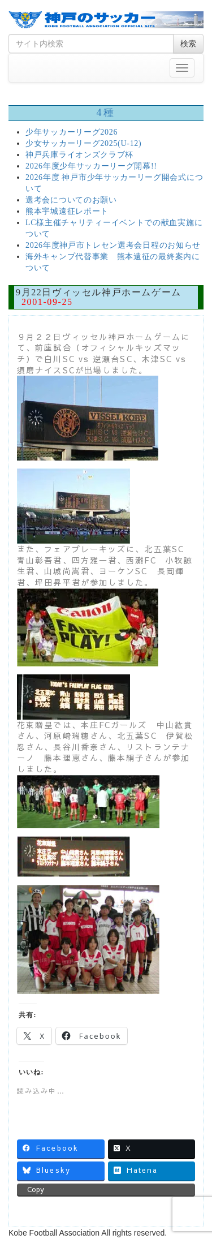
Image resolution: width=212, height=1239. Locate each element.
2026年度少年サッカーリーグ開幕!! (91, 166)
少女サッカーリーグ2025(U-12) (83, 143)
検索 (188, 43)
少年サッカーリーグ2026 (71, 132)
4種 (105, 112)
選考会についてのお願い (71, 200)
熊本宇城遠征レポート (67, 211)
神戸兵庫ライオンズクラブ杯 (79, 154)
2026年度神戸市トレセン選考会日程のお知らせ (113, 245)
